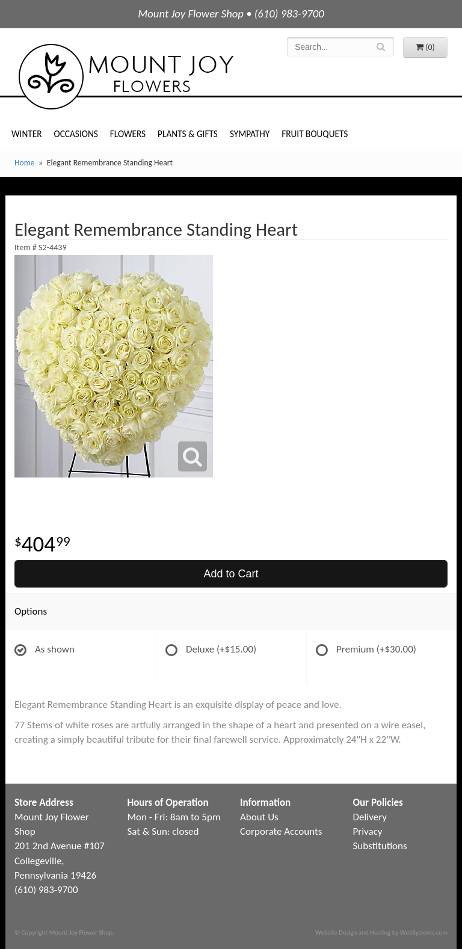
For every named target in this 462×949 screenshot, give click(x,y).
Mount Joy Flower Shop (125, 76)
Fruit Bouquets (315, 134)
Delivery (370, 817)
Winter (26, 134)
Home (24, 163)
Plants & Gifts (188, 134)
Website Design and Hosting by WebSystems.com (381, 932)
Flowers (128, 134)
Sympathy (250, 134)
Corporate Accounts (281, 831)
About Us (259, 817)
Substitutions (380, 846)
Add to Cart (230, 574)
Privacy (368, 831)
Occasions (76, 134)
